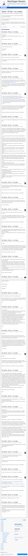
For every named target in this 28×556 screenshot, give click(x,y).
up (13, 26)
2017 (3, 529)
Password (17, 534)
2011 (3, 547)
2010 (3, 548)
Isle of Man (5, 537)
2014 (3, 543)
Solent (4, 541)
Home (3, 9)
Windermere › (23, 26)
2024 (3, 520)
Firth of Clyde (5, 535)
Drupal (6, 552)
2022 (3, 523)
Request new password (19, 537)
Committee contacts (19, 525)
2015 (11, 9)
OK (22, 554)
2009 (3, 549)
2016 (3, 530)
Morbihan (4, 538)
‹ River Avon (4, 26)
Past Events (7, 9)
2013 (3, 544)
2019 (3, 526)
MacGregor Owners (16, 1)
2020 (3, 525)
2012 (3, 546)
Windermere (5, 542)
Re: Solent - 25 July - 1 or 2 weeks (10, 31)
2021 (3, 524)
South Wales (5, 536)
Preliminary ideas (6, 532)
